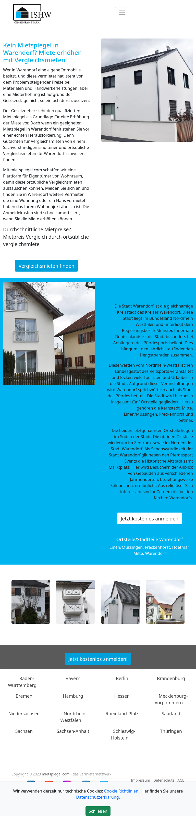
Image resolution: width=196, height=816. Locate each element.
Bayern (73, 678)
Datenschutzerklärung (97, 797)
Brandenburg (171, 678)
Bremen (24, 696)
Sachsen (24, 731)
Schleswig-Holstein (123, 734)
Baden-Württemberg (22, 681)
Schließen (98, 811)
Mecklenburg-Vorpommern (171, 699)
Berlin (122, 678)
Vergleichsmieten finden (47, 265)
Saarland (171, 713)
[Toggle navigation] (122, 12)
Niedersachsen (24, 713)
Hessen (122, 696)
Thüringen (171, 731)
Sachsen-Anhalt (73, 731)
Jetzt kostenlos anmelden (149, 518)
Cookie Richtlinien (121, 791)
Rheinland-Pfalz (122, 713)
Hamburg (73, 696)
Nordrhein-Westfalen (73, 716)
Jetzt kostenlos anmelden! (97, 658)
